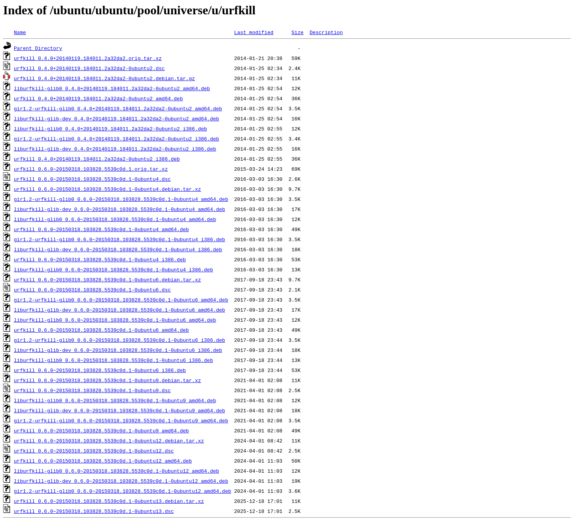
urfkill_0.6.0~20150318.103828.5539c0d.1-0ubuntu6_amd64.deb (101, 329)
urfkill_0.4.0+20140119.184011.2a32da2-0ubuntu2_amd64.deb (98, 98)
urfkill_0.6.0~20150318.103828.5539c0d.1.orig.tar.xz (91, 168)
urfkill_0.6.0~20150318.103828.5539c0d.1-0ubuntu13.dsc (94, 511)
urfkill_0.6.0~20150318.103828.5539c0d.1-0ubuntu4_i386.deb (100, 259)
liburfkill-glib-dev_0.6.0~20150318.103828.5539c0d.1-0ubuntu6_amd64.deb (119, 309)
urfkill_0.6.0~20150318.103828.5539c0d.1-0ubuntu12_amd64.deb (103, 460)
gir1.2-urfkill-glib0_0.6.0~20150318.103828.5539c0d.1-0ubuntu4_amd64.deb (121, 198)
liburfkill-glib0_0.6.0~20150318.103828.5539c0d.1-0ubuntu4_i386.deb (113, 269)
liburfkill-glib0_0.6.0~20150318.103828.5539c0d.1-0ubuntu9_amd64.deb (115, 400)
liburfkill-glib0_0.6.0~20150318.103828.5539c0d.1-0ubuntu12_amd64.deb (116, 470)
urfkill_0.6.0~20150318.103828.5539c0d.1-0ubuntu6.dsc (92, 289)
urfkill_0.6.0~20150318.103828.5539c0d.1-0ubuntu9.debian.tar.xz (107, 380)
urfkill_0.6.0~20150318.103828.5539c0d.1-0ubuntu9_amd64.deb (101, 430)
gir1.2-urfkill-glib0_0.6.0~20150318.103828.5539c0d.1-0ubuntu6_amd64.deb (121, 299)
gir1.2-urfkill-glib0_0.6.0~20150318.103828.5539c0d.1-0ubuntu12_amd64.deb (122, 490)
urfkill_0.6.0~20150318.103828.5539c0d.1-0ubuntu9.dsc (92, 390)
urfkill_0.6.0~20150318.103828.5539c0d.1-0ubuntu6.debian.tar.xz (107, 279)
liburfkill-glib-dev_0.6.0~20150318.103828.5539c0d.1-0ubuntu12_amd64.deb (121, 480)
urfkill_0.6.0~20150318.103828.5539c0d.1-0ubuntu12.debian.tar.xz (109, 440)
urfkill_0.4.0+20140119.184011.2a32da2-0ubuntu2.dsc (89, 68)
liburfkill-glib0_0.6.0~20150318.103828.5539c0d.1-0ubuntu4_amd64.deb (115, 219)
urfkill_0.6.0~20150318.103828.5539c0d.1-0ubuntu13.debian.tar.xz (109, 500)
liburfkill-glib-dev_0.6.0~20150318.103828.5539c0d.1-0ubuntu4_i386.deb (118, 249)
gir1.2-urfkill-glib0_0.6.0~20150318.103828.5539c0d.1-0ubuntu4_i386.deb (119, 239)
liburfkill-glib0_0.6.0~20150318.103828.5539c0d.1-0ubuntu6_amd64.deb (115, 319)
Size (297, 32)
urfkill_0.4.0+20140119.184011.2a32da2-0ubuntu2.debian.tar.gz (104, 78)
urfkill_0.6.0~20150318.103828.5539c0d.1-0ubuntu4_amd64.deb (101, 229)
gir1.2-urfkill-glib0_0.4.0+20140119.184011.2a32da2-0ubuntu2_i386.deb (116, 138)
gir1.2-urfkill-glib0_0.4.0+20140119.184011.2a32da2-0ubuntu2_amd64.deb (118, 108)
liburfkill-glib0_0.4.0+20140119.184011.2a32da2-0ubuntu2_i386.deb (110, 128)
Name (20, 32)
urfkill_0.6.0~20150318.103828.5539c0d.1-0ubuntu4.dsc (92, 178)
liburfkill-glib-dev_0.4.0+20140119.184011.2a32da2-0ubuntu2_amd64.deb (116, 118)
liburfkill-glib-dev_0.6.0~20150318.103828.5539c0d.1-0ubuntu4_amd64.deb (119, 209)
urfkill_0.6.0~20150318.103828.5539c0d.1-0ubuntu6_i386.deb (100, 370)
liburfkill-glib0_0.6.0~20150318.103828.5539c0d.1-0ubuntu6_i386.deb (113, 360)
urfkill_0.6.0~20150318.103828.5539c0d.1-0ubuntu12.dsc (94, 450)
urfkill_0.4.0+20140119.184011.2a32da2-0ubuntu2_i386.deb (97, 158)
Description (326, 32)
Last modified (253, 32)
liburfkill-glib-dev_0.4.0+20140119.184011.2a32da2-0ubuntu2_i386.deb (115, 148)
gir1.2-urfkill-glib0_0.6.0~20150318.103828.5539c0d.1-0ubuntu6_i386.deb (119, 339)
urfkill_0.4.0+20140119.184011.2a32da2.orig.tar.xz (88, 58)
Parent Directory (38, 48)
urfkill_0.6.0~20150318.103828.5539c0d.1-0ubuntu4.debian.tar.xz (107, 188)
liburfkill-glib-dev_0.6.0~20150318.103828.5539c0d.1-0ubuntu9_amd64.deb (119, 410)
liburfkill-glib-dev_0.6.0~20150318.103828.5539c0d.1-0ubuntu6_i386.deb (118, 349)
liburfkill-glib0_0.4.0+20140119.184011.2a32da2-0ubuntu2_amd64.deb (112, 88)
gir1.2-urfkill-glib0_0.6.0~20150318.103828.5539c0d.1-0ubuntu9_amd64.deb (121, 420)
